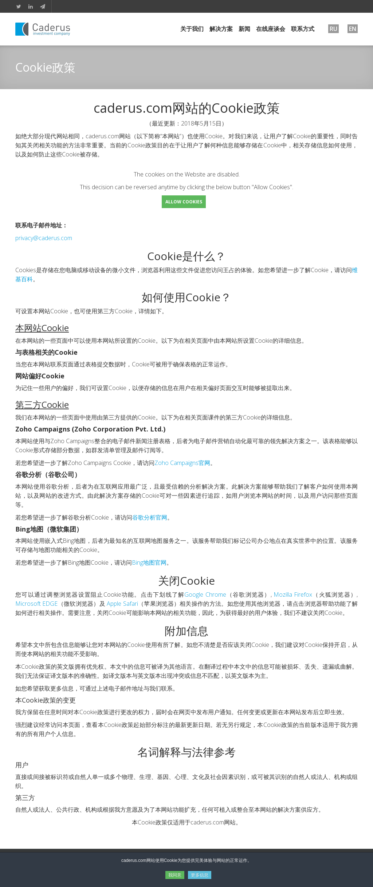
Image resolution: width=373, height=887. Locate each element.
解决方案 (221, 29)
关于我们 (192, 29)
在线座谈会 (270, 29)
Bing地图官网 (149, 562)
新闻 (244, 29)
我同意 (174, 875)
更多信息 (199, 875)
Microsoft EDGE (36, 604)
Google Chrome (205, 594)
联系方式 (302, 29)
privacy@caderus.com (43, 238)
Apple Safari (122, 604)
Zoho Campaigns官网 (182, 463)
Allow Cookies (183, 202)
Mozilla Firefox (293, 594)
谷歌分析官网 (149, 517)
